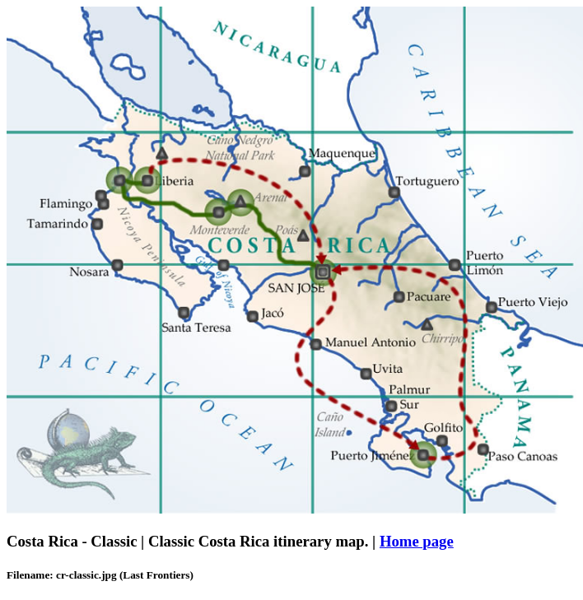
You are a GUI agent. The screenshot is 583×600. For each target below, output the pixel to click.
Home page (417, 541)
